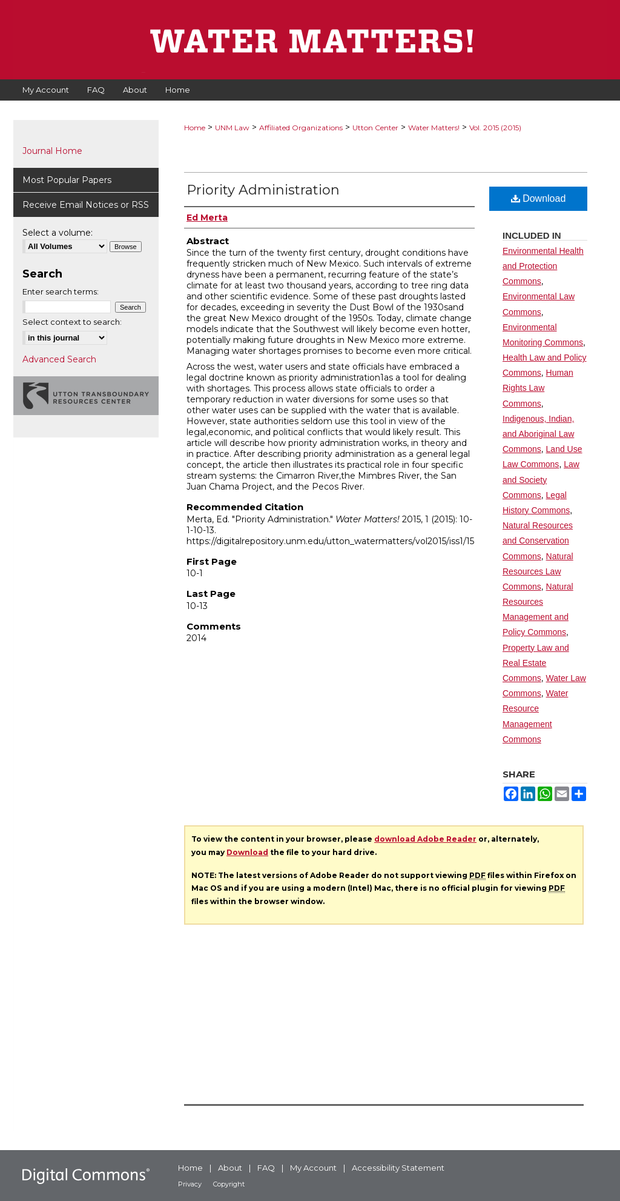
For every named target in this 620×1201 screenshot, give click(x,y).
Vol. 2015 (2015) (495, 127)
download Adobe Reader (425, 838)
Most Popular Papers (66, 180)
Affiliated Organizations (301, 127)
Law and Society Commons (541, 479)
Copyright (229, 1184)
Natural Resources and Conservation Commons (538, 541)
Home (194, 127)
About (230, 1168)
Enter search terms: (60, 291)
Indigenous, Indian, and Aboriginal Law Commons (538, 434)
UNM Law (232, 127)
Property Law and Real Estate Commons (536, 663)
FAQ (266, 1168)
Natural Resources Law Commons (538, 571)
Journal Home (52, 150)
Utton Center (375, 127)
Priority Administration (263, 190)
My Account (313, 1168)
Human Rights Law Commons (538, 388)
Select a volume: (57, 232)
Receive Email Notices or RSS (85, 204)
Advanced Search (59, 359)
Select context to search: (72, 322)
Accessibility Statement (398, 1168)
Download (538, 198)
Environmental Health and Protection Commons (543, 266)
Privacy (190, 1184)
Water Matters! (434, 127)
